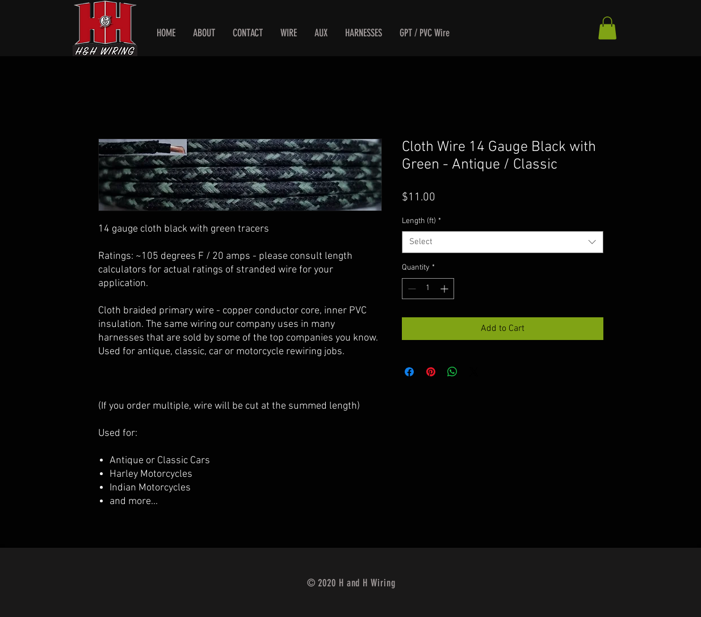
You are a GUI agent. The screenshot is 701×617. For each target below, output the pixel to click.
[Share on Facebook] (409, 372)
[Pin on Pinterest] (431, 372)
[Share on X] (474, 372)
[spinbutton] (428, 289)
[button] (607, 28)
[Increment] (445, 289)
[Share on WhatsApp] (452, 372)
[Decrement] (411, 289)
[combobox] (502, 242)
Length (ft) (421, 221)
